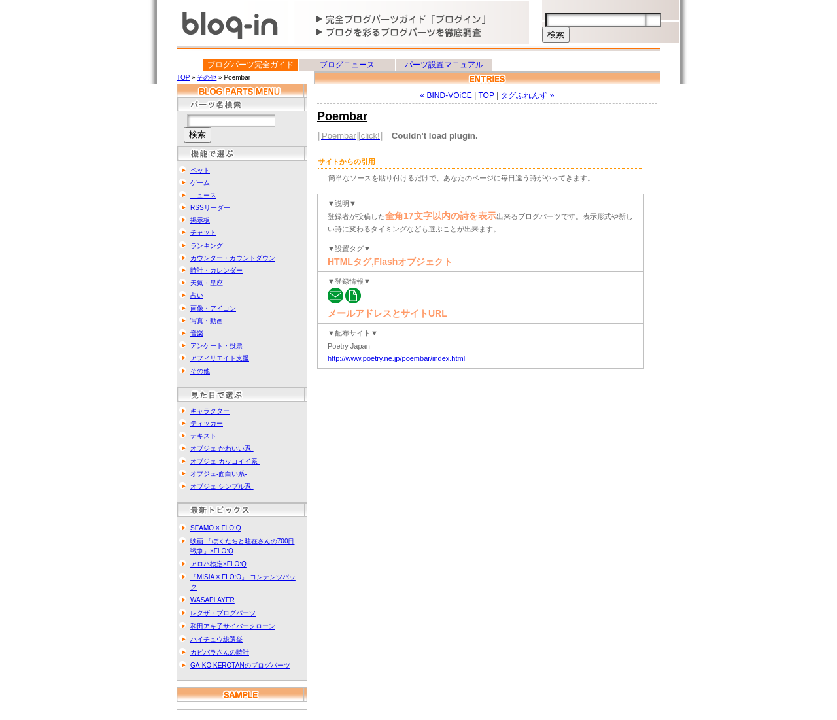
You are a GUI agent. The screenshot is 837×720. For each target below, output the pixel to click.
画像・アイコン (213, 308)
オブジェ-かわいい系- (222, 448)
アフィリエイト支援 (219, 358)
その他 (206, 77)
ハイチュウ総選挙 (216, 639)
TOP (183, 77)
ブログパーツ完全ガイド (250, 64)
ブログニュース (347, 64)
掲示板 (200, 220)
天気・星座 (206, 282)
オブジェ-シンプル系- (222, 486)
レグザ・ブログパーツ (223, 613)
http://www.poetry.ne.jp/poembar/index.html (396, 358)
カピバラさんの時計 (219, 652)
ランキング (206, 245)
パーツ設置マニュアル (444, 64)
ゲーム (200, 182)
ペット (200, 170)
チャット (203, 232)
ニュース (203, 195)
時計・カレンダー (216, 270)
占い (196, 295)
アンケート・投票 (216, 345)
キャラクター (210, 411)
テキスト (203, 435)
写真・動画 (206, 320)
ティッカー (206, 423)
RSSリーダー (210, 207)
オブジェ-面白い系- (218, 473)
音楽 (196, 333)
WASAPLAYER (212, 600)
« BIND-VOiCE (446, 95)
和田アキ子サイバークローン (232, 626)
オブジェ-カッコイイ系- (225, 461)
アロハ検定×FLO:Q (218, 564)
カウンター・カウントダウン (232, 258)
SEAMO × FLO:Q (215, 528)
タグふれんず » (527, 95)
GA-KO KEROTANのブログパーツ (240, 665)
